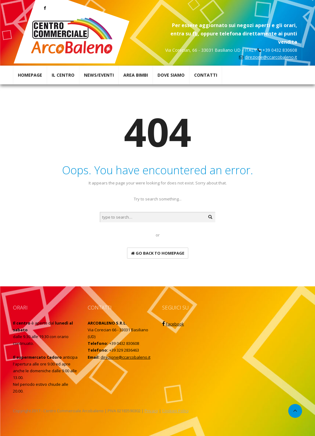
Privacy (151, 411)
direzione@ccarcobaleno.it (271, 57)
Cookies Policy (175, 411)
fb (195, 33)
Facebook (175, 324)
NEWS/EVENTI (99, 75)
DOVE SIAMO (171, 75)
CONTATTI (205, 75)
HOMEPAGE (30, 75)
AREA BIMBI (135, 75)
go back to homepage (157, 253)
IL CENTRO (63, 75)
